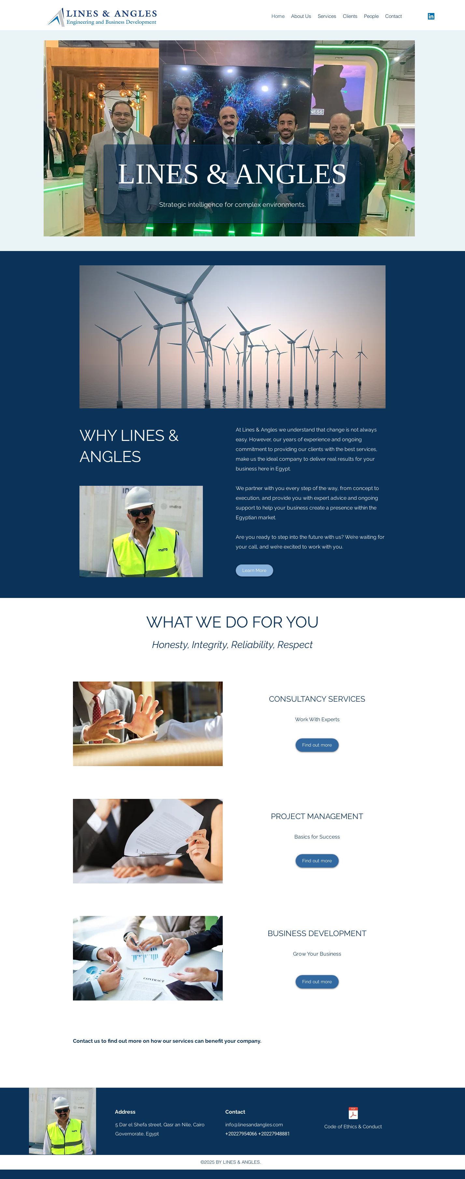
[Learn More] (254, 570)
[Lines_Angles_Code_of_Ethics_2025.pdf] (353, 1114)
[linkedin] (431, 16)
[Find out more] (317, 745)
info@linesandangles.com (254, 1125)
